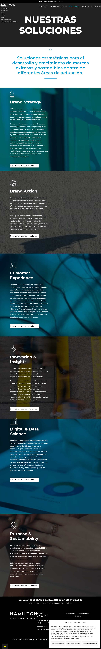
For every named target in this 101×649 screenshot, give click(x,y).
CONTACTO (85, 6)
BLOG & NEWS (96, 6)
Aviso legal (42, 639)
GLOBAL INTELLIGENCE (58, 6)
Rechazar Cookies (73, 643)
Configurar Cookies (90, 643)
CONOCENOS (43, 6)
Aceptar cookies (58, 643)
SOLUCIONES (74, 6)
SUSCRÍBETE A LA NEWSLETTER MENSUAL (77, 615)
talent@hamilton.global (45, 629)
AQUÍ (60, 1)
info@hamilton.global (44, 623)
